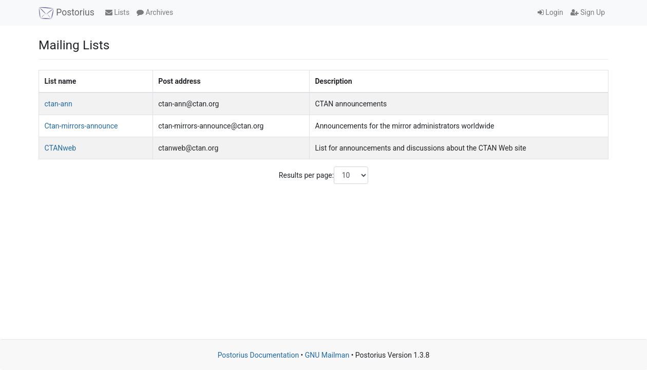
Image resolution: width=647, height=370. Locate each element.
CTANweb (61, 148)
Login (550, 12)
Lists (117, 12)
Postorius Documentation (258, 355)
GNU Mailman (327, 355)
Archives (155, 12)
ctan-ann (58, 104)
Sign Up (587, 12)
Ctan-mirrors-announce (81, 126)
